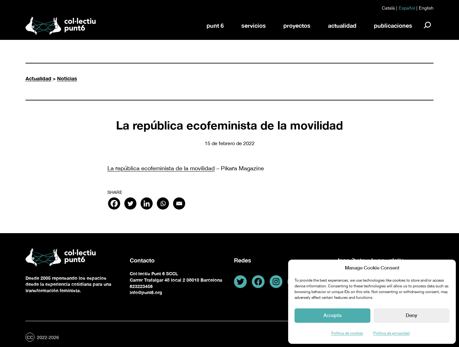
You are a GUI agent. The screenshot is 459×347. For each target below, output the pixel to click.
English (426, 8)
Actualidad (38, 78)
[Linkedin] (147, 203)
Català (388, 8)
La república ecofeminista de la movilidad (161, 168)
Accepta (332, 315)
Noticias (67, 78)
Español (407, 8)
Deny (411, 315)
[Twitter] (130, 203)
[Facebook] (114, 203)
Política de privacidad (391, 333)
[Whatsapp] (163, 203)
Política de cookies (347, 333)
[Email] (179, 203)
